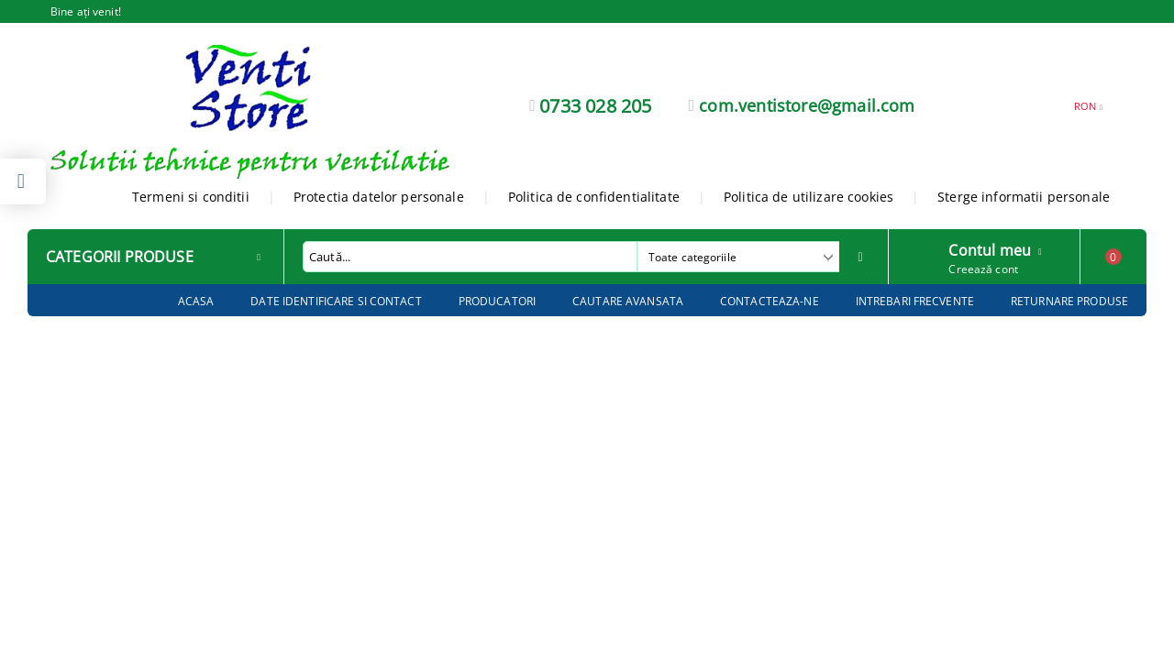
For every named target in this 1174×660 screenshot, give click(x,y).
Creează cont (982, 269)
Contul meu (989, 248)
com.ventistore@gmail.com (806, 105)
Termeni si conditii (190, 196)
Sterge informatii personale (1023, 196)
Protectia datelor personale (379, 196)
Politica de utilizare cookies (808, 196)
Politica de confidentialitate (594, 196)
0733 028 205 (595, 106)
